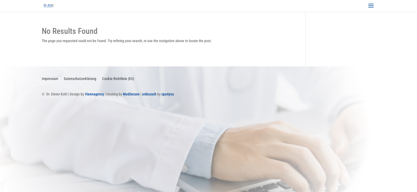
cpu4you (167, 94)
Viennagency (94, 94)
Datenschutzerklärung (80, 79)
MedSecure (131, 94)
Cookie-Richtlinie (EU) (118, 79)
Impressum (50, 79)
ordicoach (149, 94)
